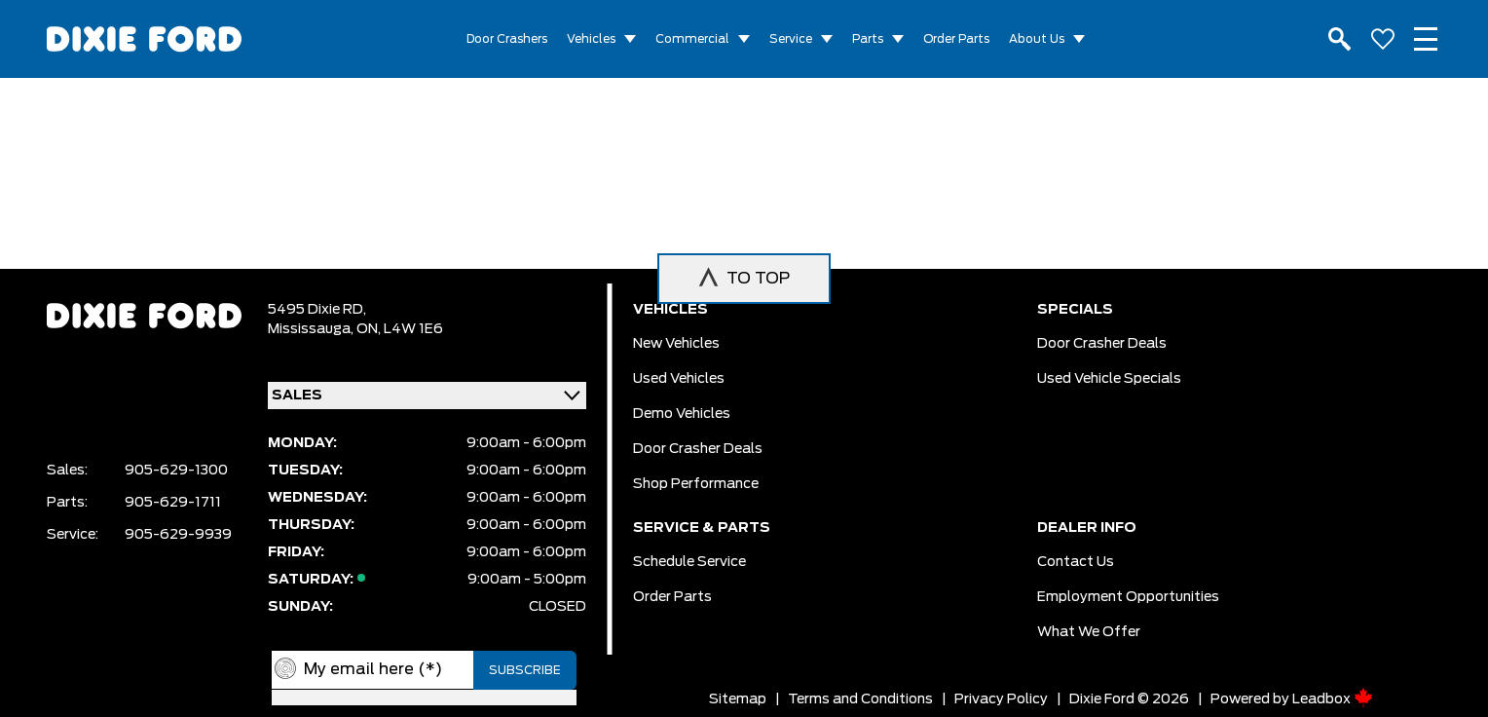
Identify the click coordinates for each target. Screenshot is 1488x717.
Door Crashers (506, 39)
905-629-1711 (173, 502)
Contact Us (1075, 562)
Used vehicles (679, 379)
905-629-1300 (176, 470)
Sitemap (737, 699)
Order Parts (956, 39)
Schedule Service (689, 562)
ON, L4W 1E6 (399, 329)
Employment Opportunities (1128, 597)
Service (790, 39)
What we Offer (1088, 632)
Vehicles (591, 39)
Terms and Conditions (860, 699)
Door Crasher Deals (698, 449)
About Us (1036, 39)
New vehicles (676, 344)
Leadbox (1332, 699)
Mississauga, (312, 329)
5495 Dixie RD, (317, 310)
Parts (867, 39)
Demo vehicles (681, 414)
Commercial (692, 39)
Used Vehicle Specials (1109, 379)
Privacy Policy (1001, 699)
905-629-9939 (178, 535)
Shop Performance (696, 484)
